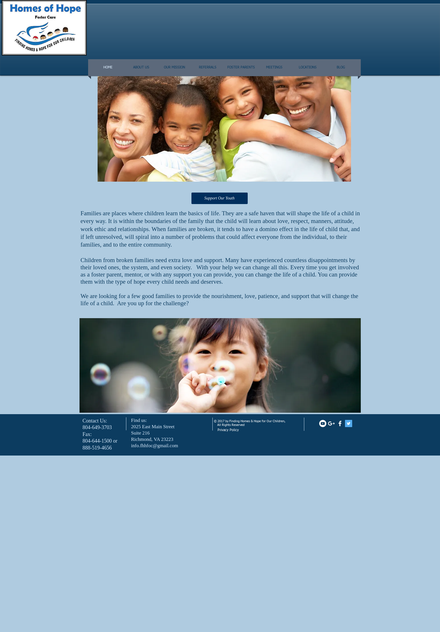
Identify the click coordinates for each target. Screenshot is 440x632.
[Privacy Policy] (246, 430)
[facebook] (340, 423)
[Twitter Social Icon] (348, 423)
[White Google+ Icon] (331, 423)
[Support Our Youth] (219, 198)
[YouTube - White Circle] (322, 423)
